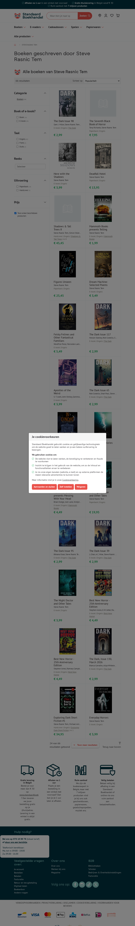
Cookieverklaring (70, 480)
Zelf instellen (66, 486)
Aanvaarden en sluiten (44, 486)
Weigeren (81, 486)
